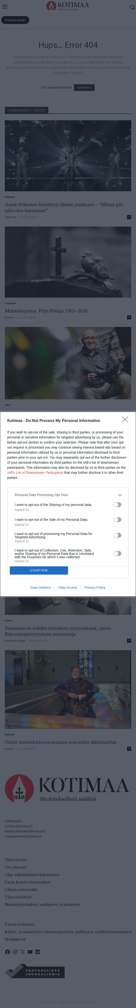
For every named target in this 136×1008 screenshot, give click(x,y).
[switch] (117, 504)
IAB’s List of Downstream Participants (35, 472)
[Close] (126, 421)
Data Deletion (41, 587)
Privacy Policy (95, 587)
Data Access (67, 587)
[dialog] (68, 504)
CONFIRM (39, 570)
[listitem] (68, 495)
